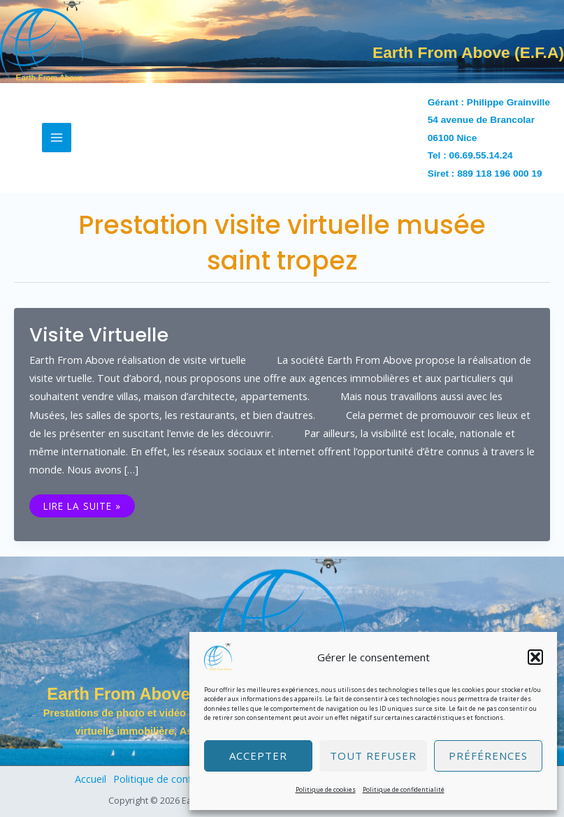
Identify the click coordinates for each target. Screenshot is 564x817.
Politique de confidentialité (403, 789)
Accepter (258, 756)
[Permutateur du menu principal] (56, 137)
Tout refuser (373, 756)
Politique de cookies (326, 789)
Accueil (90, 779)
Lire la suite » (82, 504)
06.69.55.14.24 (481, 155)
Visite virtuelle (98, 334)
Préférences (488, 756)
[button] (535, 657)
